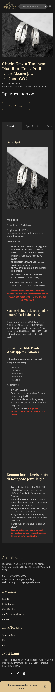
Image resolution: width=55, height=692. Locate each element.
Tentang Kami (8, 635)
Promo (5, 619)
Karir (4, 640)
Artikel (5, 645)
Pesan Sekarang (16, 106)
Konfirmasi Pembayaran (13, 614)
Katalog (5, 598)
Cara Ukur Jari (8, 609)
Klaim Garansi (8, 604)
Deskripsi (12, 126)
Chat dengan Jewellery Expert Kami (26, 687)
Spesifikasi (32, 126)
